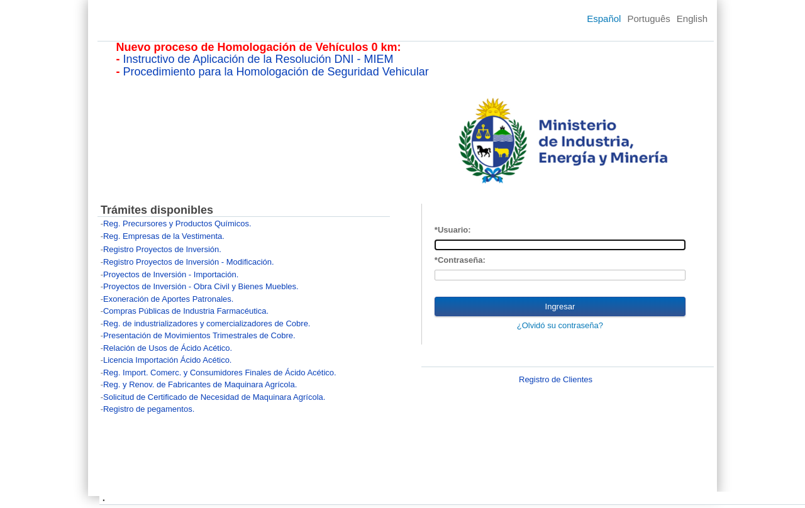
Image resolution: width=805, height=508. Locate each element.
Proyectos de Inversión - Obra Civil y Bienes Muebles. (201, 286)
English (692, 18)
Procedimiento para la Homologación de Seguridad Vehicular (275, 71)
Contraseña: (462, 260)
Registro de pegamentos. (148, 409)
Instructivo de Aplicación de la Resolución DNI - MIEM (258, 59)
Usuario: (454, 230)
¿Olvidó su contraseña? (560, 325)
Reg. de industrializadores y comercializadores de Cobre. (207, 323)
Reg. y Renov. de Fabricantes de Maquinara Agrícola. (200, 384)
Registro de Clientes (555, 379)
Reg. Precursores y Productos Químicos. (177, 223)
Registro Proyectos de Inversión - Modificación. (188, 262)
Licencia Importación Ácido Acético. (167, 360)
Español (604, 18)
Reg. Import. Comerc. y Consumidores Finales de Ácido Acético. (219, 372)
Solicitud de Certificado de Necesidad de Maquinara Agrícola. (214, 397)
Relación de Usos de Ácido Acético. (167, 348)
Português (648, 18)
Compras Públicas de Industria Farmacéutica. (186, 311)
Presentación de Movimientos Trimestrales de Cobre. (199, 335)
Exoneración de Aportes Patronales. (168, 299)
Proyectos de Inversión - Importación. (170, 274)
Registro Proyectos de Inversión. (162, 249)
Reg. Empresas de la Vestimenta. (164, 236)
